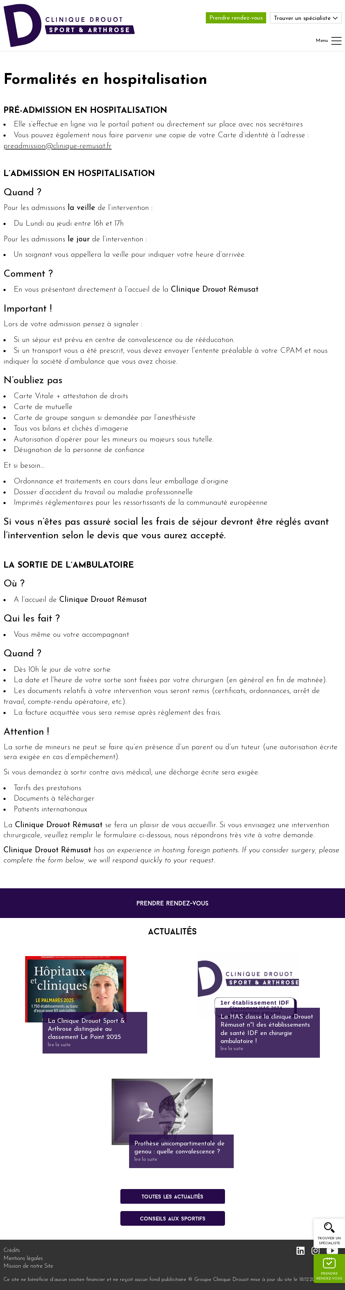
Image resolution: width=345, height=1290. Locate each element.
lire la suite (59, 1045)
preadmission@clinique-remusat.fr (57, 146)
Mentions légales (23, 1258)
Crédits (11, 1250)
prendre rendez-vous (172, 903)
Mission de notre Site (28, 1266)
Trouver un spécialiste (329, 1241)
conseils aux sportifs (172, 1218)
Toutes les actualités (172, 1196)
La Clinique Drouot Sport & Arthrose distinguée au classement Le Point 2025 (86, 1029)
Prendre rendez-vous (236, 18)
